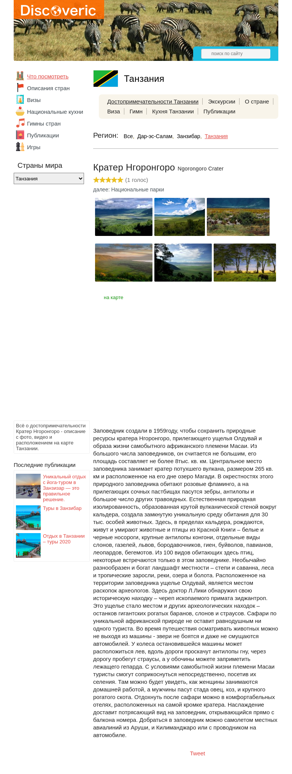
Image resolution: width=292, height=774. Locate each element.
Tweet (197, 753)
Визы (34, 100)
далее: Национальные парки (128, 189)
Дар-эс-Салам (154, 136)
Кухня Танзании (173, 111)
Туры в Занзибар (62, 508)
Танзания (216, 136)
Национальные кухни (55, 111)
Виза (113, 111)
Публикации (43, 135)
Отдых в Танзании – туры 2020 (64, 539)
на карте (113, 297)
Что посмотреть (47, 76)
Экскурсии (221, 101)
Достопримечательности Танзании (152, 101)
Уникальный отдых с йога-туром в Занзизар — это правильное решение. (64, 488)
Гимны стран (44, 123)
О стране (257, 101)
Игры (33, 147)
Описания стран (48, 88)
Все (128, 136)
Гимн (136, 111)
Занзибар (188, 136)
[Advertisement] (44, 304)
